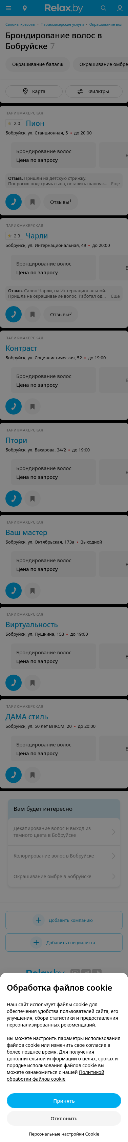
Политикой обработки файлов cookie (55, 1075)
